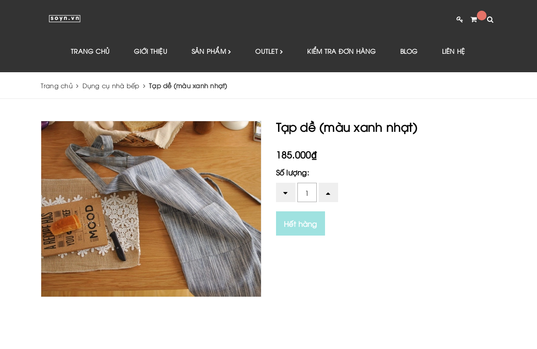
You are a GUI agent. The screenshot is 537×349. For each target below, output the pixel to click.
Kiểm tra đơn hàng (341, 51)
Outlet (269, 52)
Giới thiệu (150, 51)
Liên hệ (453, 51)
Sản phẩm (211, 52)
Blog (409, 51)
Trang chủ (90, 51)
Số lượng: (292, 172)
